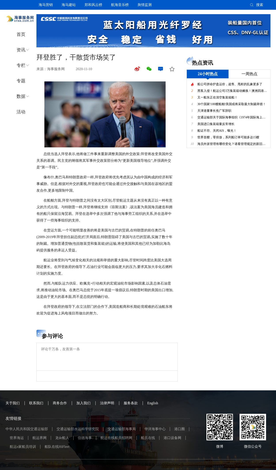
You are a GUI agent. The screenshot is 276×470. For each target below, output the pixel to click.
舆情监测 (145, 5)
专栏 (21, 65)
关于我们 (13, 403)
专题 (21, 80)
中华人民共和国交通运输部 (27, 429)
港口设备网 (172, 438)
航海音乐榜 (120, 5)
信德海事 (85, 438)
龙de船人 (62, 438)
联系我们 (36, 403)
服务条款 (131, 403)
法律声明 (107, 403)
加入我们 (83, 403)
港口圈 (179, 429)
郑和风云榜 (93, 5)
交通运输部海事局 (122, 429)
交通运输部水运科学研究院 (78, 429)
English (152, 403)
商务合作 (60, 403)
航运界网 (39, 438)
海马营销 (46, 5)
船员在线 (148, 438)
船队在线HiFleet (57, 447)
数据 (21, 96)
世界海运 (17, 438)
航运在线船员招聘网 (116, 438)
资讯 (21, 49)
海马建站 (69, 5)
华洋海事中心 (155, 429)
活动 (21, 111)
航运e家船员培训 (23, 447)
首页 (21, 34)
